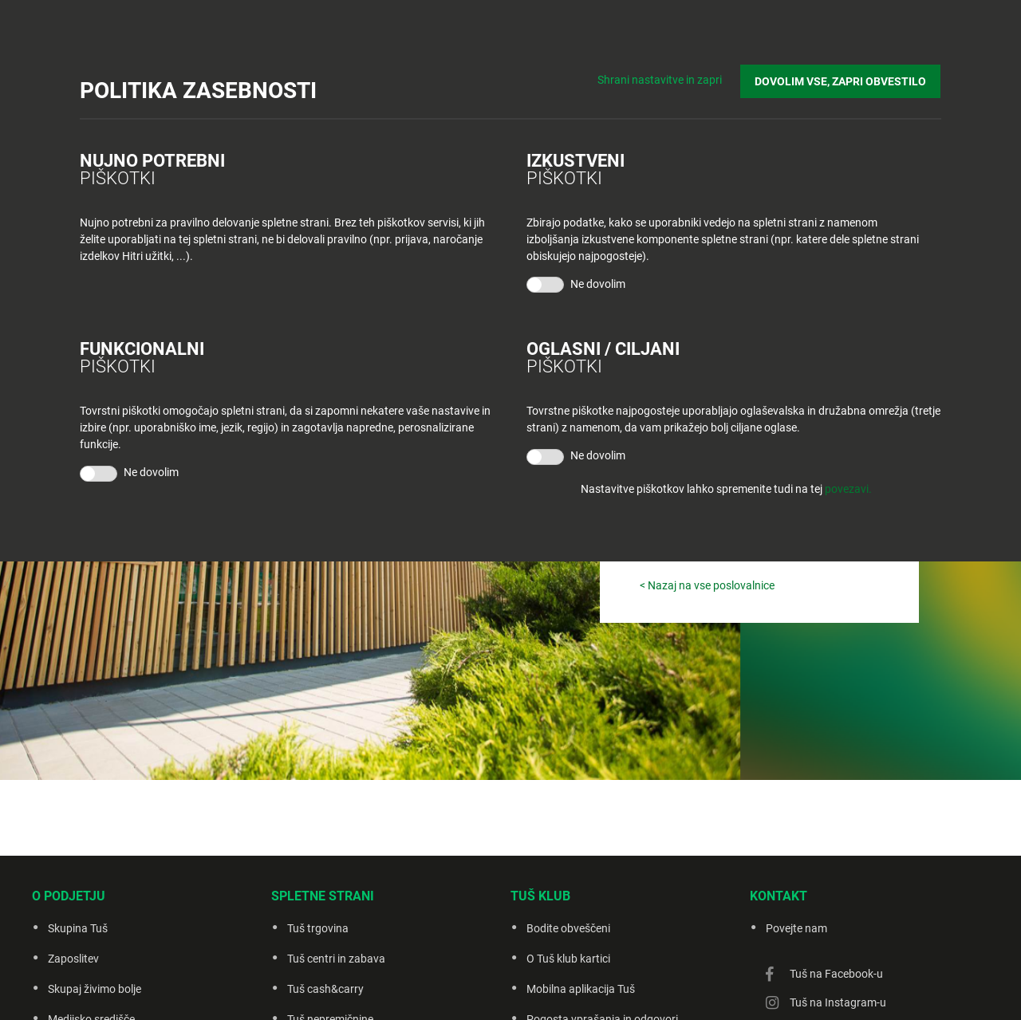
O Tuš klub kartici (568, 958)
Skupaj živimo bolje (94, 989)
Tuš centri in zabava (336, 958)
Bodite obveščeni (568, 928)
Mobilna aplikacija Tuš (580, 989)
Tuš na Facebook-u (836, 973)
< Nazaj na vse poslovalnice (707, 585)
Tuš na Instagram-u (838, 1002)
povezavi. (848, 488)
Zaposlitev (73, 958)
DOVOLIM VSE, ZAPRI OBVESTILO (841, 80)
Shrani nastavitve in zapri (660, 79)
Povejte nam (796, 928)
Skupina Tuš (78, 928)
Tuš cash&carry (325, 989)
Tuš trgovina (318, 928)
